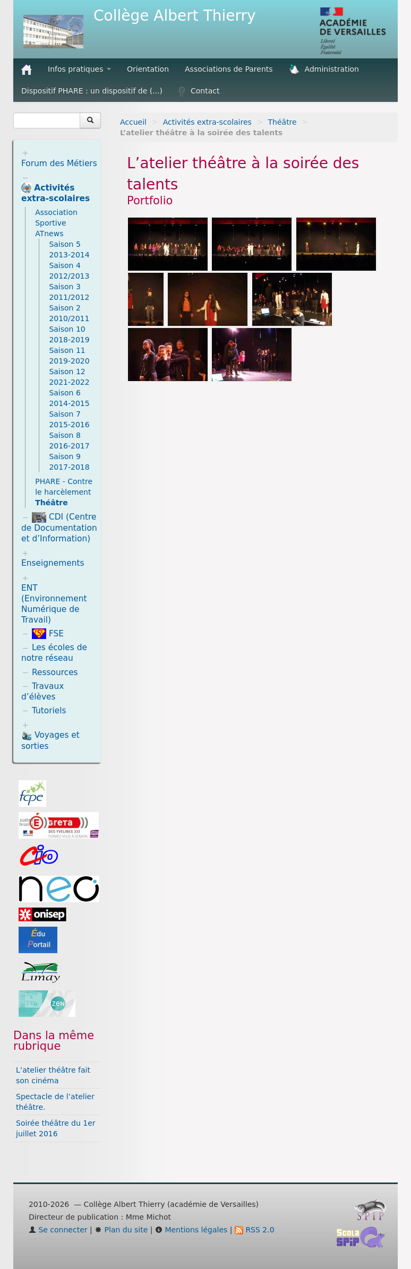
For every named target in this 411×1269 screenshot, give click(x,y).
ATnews (49, 233)
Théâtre (282, 122)
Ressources (55, 672)
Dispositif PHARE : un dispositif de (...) (91, 91)
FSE (48, 633)
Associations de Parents (229, 69)
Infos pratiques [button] (79, 69)
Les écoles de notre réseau (54, 653)
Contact (198, 91)
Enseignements (52, 563)
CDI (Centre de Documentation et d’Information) (59, 527)
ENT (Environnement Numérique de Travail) (54, 604)
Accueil (133, 122)
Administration (324, 69)
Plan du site (121, 1229)
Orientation (148, 69)
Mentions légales (191, 1229)
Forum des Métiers (59, 163)
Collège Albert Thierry (174, 15)
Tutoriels (49, 710)
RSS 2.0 (255, 1229)
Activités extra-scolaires (207, 122)
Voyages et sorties (50, 740)
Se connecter (58, 1229)
